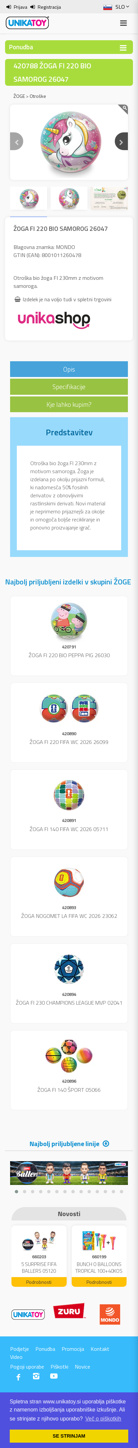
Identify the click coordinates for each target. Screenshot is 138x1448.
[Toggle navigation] (123, 48)
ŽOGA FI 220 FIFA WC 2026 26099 (69, 742)
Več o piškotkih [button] (103, 1419)
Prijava (20, 6)
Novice (82, 1367)
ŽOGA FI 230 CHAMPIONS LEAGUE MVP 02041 (69, 1003)
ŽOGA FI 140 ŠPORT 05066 (69, 1090)
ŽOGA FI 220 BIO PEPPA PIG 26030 (69, 655)
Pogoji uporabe (27, 1367)
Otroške (38, 96)
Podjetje (19, 1349)
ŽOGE (19, 96)
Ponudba (45, 1349)
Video (16, 1357)
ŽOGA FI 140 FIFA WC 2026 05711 (69, 829)
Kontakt (100, 1349)
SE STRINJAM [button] (69, 1436)
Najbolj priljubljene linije (64, 1143)
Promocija (73, 1349)
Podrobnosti (38, 1281)
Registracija (49, 6)
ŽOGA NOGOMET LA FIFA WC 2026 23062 (69, 916)
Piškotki (59, 1367)
